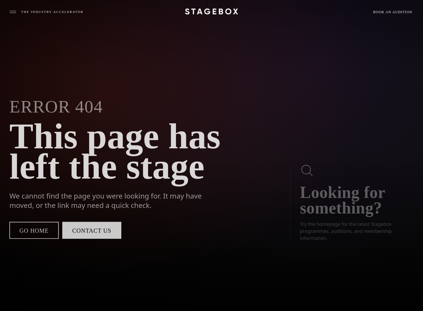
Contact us (91, 231)
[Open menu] (46, 12)
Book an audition (392, 12)
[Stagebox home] (211, 11)
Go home (34, 231)
